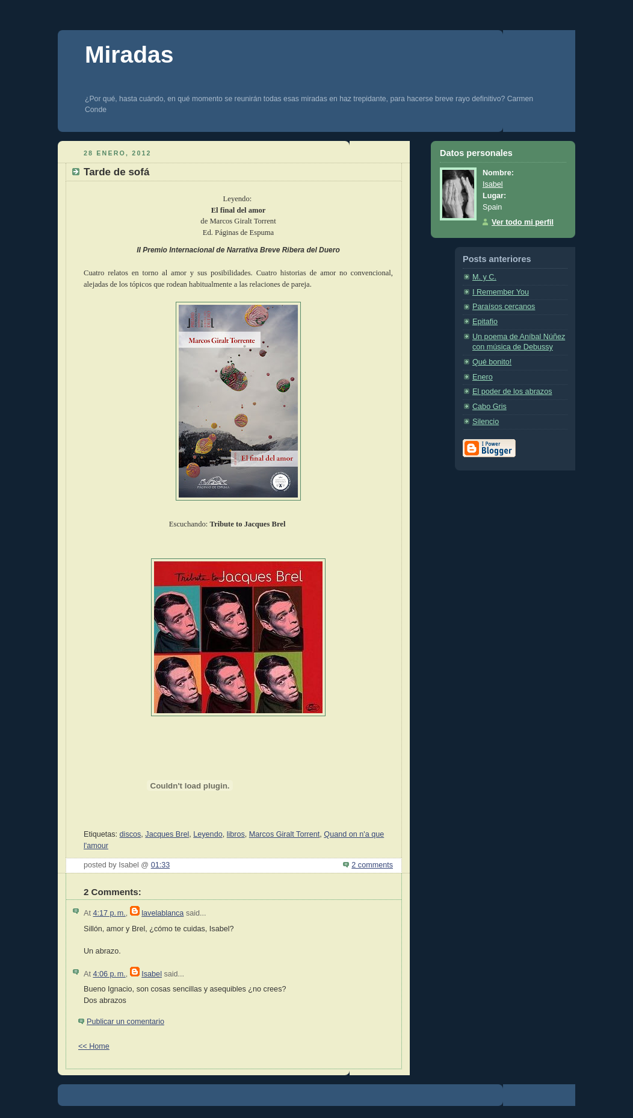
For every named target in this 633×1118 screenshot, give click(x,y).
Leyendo (207, 834)
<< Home (94, 1046)
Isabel (151, 974)
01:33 (160, 865)
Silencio (485, 421)
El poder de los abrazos (512, 391)
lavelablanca (162, 913)
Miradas (129, 54)
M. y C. (484, 277)
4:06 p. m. (109, 974)
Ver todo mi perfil (523, 222)
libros (236, 834)
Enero (482, 377)
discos (130, 834)
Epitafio (485, 321)
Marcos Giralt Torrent (284, 834)
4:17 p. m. (109, 913)
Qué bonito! (491, 362)
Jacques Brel (167, 834)
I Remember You (500, 292)
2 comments (372, 865)
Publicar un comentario (125, 1021)
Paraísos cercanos (503, 306)
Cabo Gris (489, 406)
